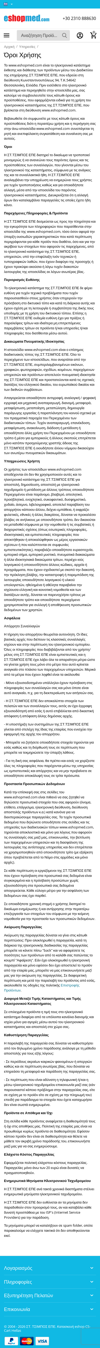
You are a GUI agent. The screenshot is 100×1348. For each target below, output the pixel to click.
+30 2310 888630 (79, 18)
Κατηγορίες (6, 35)
